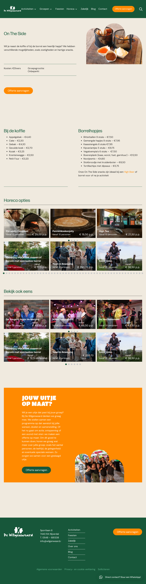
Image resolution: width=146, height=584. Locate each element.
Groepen (46, 9)
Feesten (59, 9)
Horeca (72, 9)
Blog (93, 9)
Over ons (73, 546)
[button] (5, 223)
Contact (102, 9)
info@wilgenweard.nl (51, 541)
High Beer (129, 171)
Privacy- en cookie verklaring (79, 569)
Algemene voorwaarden (49, 569)
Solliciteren (104, 569)
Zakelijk (84, 9)
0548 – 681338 (50, 537)
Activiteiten (29, 9)
